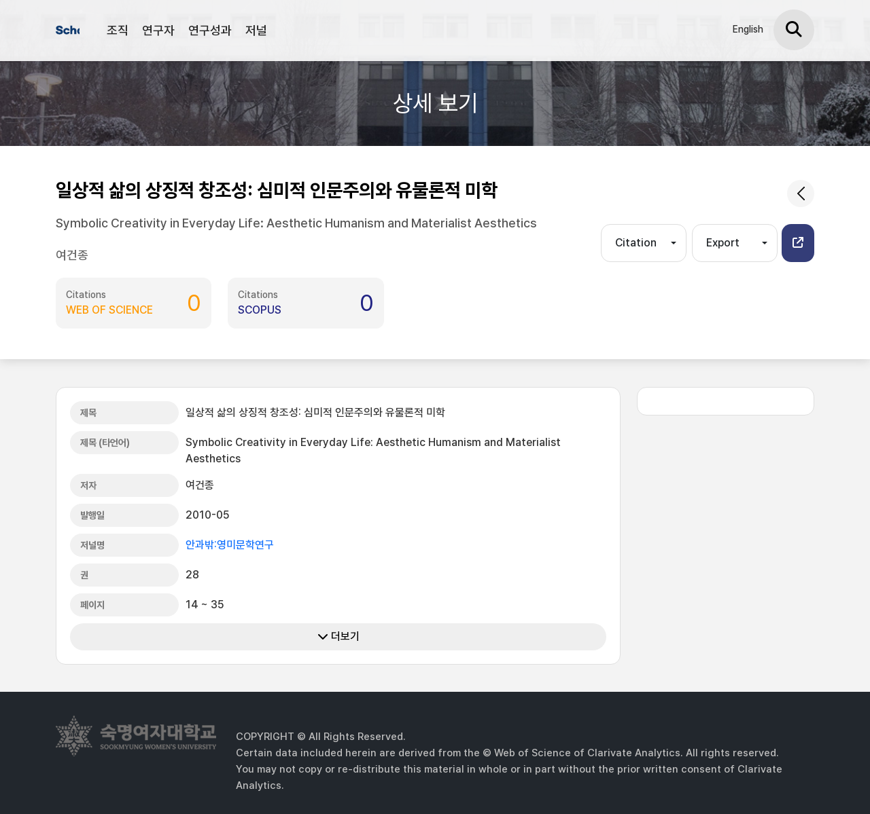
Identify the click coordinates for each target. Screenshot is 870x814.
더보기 (338, 636)
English (748, 29)
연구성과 (210, 30)
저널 (256, 30)
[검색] (793, 30)
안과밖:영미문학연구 (230, 544)
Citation (636, 242)
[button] (798, 243)
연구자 (158, 30)
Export (723, 242)
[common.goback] (800, 193)
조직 (117, 30)
